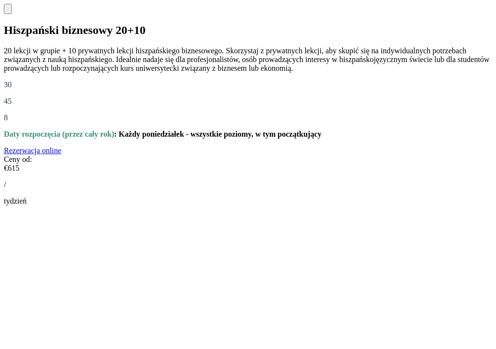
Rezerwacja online (33, 150)
